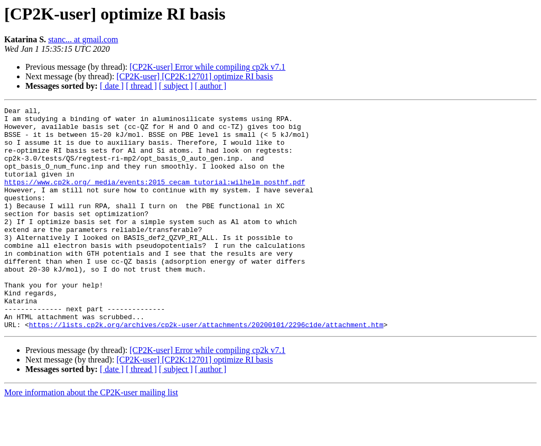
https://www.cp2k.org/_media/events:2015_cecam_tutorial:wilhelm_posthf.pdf (154, 197)
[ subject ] (176, 85)
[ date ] (112, 85)
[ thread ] (141, 85)
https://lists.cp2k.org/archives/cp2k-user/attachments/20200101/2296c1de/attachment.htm (206, 369)
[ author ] (211, 85)
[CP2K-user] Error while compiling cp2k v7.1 (207, 66)
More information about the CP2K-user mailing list (91, 436)
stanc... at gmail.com (83, 39)
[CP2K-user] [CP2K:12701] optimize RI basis (194, 76)
